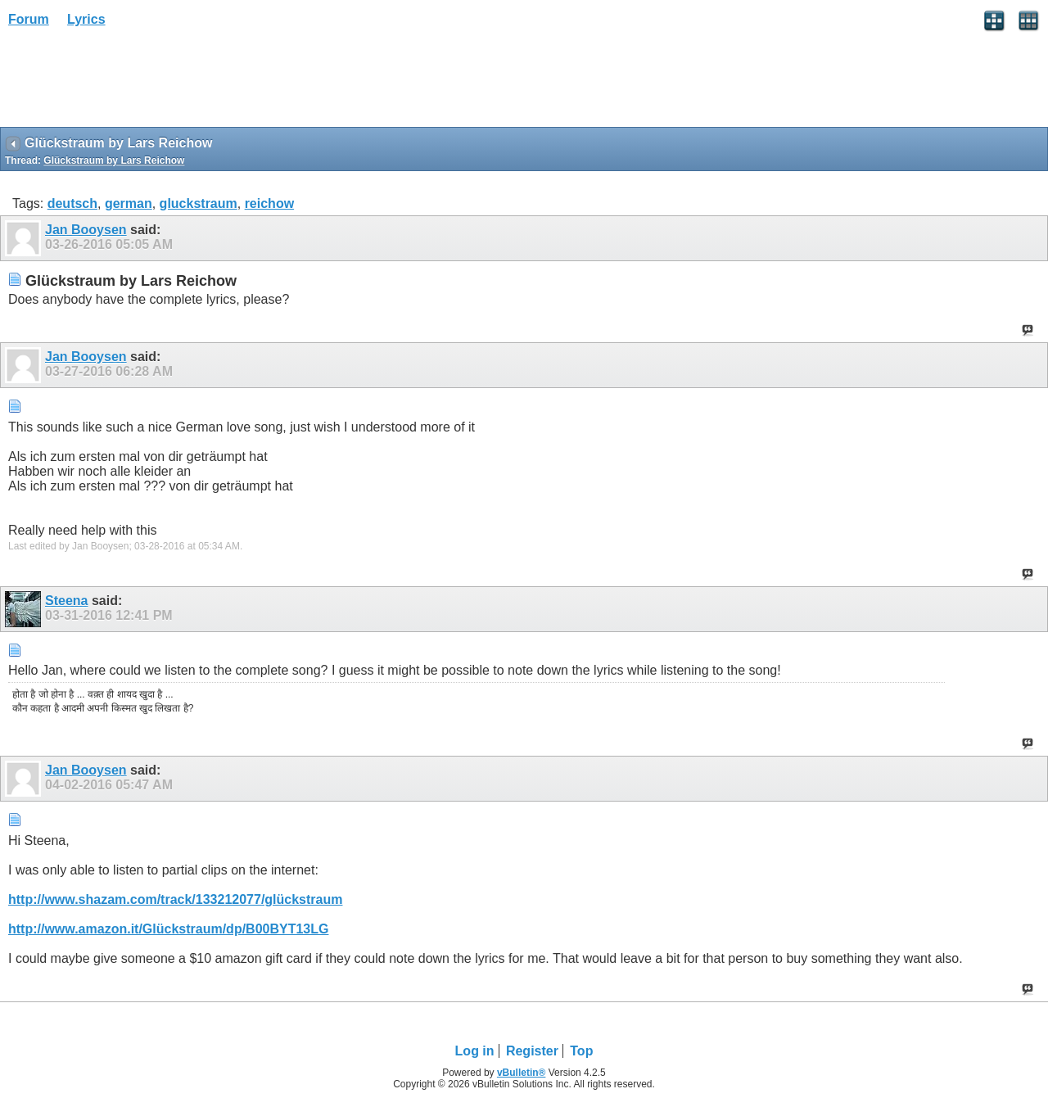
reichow (269, 203)
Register (532, 1051)
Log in (475, 1051)
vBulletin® (521, 1072)
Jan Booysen (86, 230)
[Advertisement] (131, 83)
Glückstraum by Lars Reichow (113, 160)
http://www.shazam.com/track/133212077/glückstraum (175, 899)
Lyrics (86, 19)
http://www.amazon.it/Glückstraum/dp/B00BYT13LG (168, 929)
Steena (66, 601)
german (128, 203)
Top (581, 1051)
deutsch (72, 203)
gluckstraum (198, 203)
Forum (28, 19)
